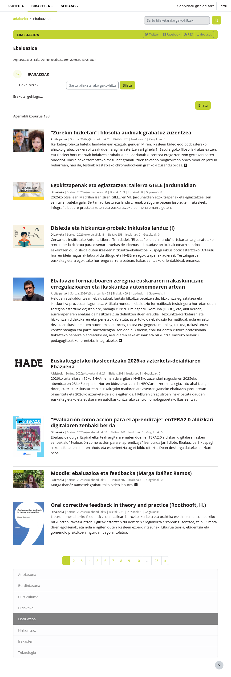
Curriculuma (28, 596)
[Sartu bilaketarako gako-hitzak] (177, 20)
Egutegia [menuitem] (16, 6)
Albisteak (57, 373)
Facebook (171, 34)
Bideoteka (57, 480)
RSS (188, 34)
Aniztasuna (27, 574)
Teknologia (27, 652)
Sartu (223, 6)
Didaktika (25, 607)
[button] (155, 6)
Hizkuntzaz (27, 630)
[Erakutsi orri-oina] (219, 665)
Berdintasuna (29, 585)
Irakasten (25, 641)
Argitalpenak (59, 139)
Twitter (152, 34)
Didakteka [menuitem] (40, 6)
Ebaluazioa (27, 619)
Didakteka (20, 18)
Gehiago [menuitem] (68, 6)
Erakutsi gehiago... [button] (28, 96)
